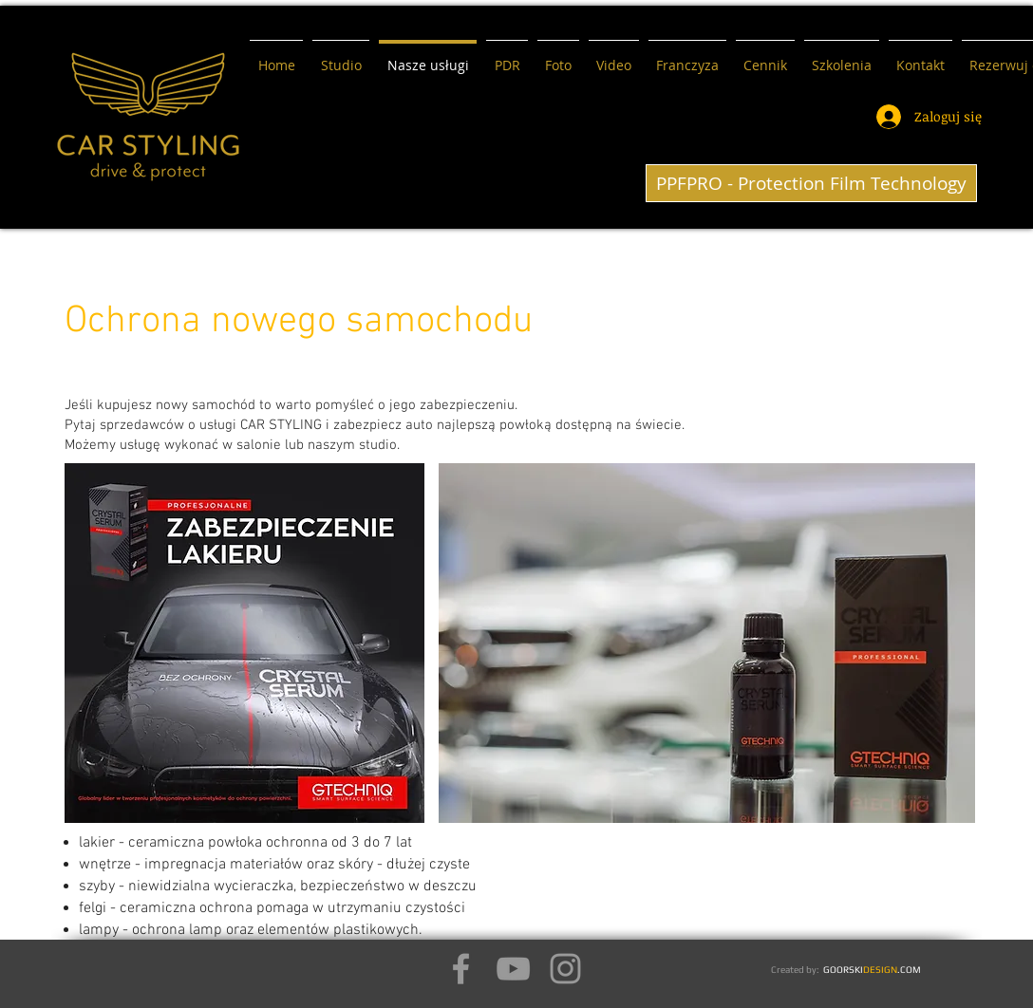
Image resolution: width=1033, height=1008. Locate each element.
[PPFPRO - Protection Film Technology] (811, 183)
